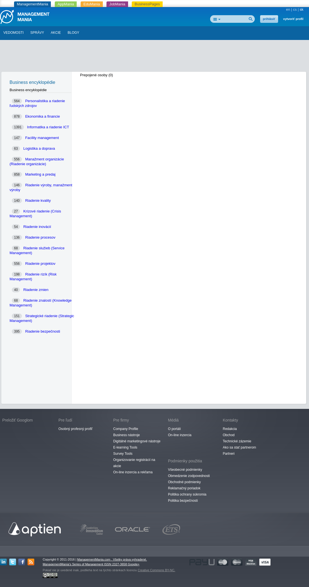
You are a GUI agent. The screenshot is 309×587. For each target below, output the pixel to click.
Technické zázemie (237, 441)
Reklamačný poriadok (184, 488)
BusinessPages (147, 4)
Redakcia (230, 429)
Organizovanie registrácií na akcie (134, 463)
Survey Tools (122, 454)
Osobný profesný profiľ (75, 429)
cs (295, 9)
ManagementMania (32, 4)
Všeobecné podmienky (185, 470)
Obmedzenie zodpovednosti (189, 476)
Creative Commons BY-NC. (156, 570)
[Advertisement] (154, 57)
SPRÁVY (37, 33)
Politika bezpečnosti (183, 501)
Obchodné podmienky (184, 482)
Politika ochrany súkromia (187, 494)
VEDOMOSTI (13, 33)
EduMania (91, 4)
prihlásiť (269, 19)
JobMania (117, 4)
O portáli (174, 429)
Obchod (229, 435)
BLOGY (73, 33)
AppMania (66, 4)
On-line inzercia (179, 435)
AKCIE (56, 33)
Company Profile (125, 429)
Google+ (134, 564)
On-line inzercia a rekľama (133, 472)
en (288, 9)
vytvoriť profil (293, 19)
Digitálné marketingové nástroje (136, 441)
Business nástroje (126, 435)
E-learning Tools (125, 447)
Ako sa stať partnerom (239, 447)
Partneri (229, 454)
